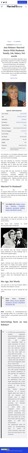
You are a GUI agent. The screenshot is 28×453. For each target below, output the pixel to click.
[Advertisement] (14, 23)
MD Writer (14, 78)
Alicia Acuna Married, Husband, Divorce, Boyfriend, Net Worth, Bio (15, 302)
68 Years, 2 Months (21, 116)
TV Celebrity (17, 41)
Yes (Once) (23, 131)
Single (24, 125)
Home (9, 41)
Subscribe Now (22, 2)
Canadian (24, 119)
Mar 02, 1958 (23, 113)
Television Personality (21, 122)
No (25, 133)
